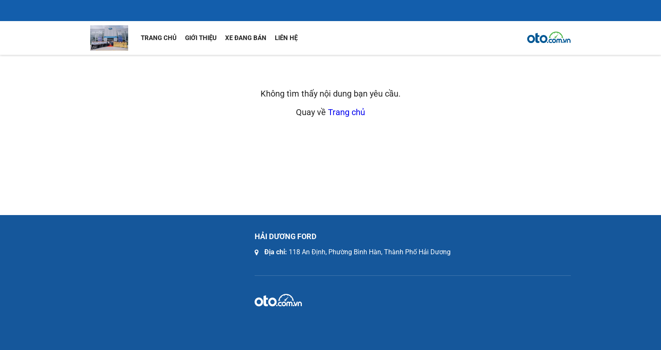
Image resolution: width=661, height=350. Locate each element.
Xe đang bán (245, 38)
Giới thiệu (201, 38)
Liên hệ (286, 38)
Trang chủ (159, 38)
